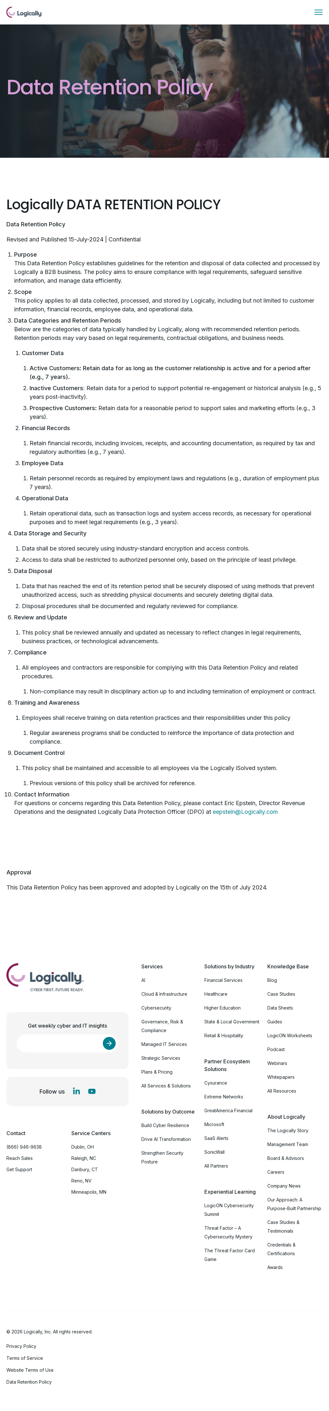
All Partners (216, 1166)
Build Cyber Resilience (165, 1125)
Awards (275, 1267)
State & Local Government (231, 1021)
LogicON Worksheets (289, 1035)
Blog (272, 980)
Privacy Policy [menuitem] (21, 1346)
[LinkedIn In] (76, 1091)
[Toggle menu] (319, 12)
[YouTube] (92, 1091)
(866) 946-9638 (24, 1147)
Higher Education (222, 1008)
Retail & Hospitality (223, 1035)
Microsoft (214, 1124)
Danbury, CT (84, 1169)
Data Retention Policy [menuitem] (29, 1382)
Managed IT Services (164, 1044)
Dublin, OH (82, 1147)
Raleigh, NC (83, 1158)
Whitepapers (281, 1077)
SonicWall (214, 1152)
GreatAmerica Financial (228, 1110)
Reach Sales (19, 1158)
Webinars (277, 1063)
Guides (274, 1021)
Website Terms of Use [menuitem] (30, 1370)
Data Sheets (280, 1008)
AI (143, 980)
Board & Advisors (285, 1158)
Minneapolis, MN (88, 1192)
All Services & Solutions (166, 1085)
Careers (275, 1172)
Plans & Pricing (157, 1072)
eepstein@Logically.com (245, 811)
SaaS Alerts (216, 1138)
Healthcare (215, 994)
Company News (284, 1186)
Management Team (287, 1144)
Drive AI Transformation (166, 1139)
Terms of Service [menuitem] (24, 1358)
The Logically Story (287, 1130)
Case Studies (281, 994)
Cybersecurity (156, 1008)
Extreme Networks (223, 1096)
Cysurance (215, 1083)
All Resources (281, 1091)
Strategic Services (160, 1058)
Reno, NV (81, 1180)
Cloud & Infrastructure (164, 994)
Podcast (276, 1049)
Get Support (19, 1169)
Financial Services (223, 980)
